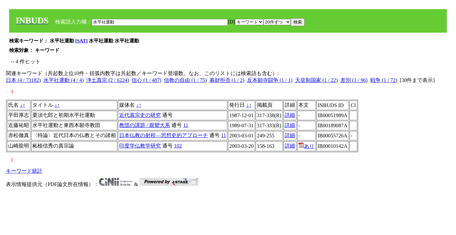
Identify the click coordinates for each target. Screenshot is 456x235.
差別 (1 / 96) (354, 80)
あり (306, 146)
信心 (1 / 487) (146, 80)
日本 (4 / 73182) (23, 80)
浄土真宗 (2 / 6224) (107, 80)
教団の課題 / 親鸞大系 (144, 125)
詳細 (290, 115)
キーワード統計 (24, 171)
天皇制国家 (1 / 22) (316, 80)
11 (185, 125)
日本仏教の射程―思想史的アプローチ (163, 135)
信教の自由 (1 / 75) (185, 80)
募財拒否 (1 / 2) (227, 80)
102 (178, 146)
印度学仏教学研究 (140, 146)
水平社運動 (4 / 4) (63, 80)
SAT (81, 40)
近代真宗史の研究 (140, 115)
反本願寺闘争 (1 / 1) (269, 80)
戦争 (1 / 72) (383, 80)
